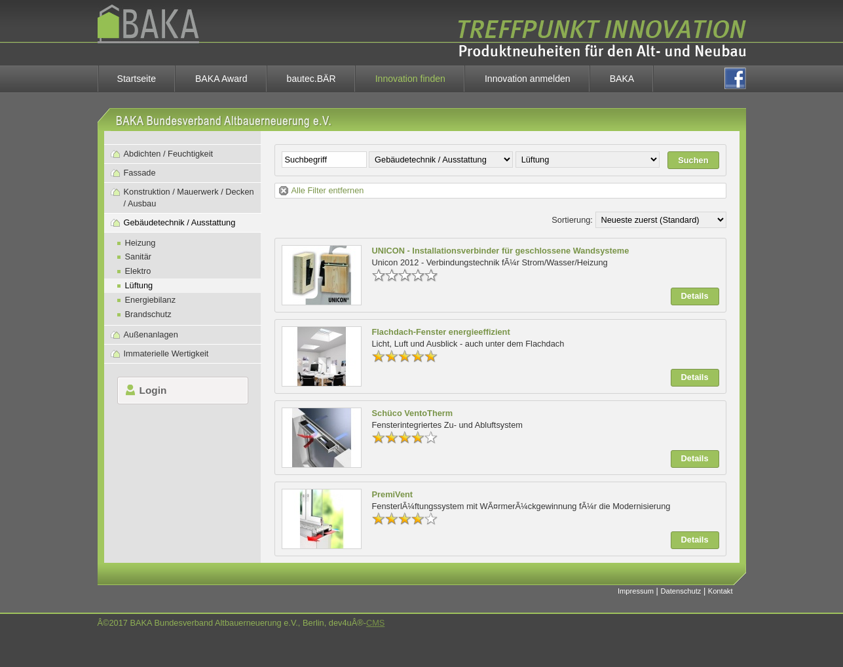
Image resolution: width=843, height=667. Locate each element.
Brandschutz (148, 314)
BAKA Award (221, 78)
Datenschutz (680, 591)
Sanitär (138, 256)
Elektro (138, 271)
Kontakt (720, 591)
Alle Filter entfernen (327, 190)
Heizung (140, 243)
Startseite (136, 78)
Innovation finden (410, 78)
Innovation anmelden (528, 78)
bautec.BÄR (311, 78)
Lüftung (139, 285)
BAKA (622, 78)
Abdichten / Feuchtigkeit (169, 154)
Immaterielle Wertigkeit (166, 353)
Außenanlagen (151, 334)
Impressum (636, 591)
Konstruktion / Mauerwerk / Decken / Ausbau (189, 197)
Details (695, 296)
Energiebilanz (150, 300)
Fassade (140, 173)
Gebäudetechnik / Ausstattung (180, 222)
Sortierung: (572, 220)
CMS (375, 623)
